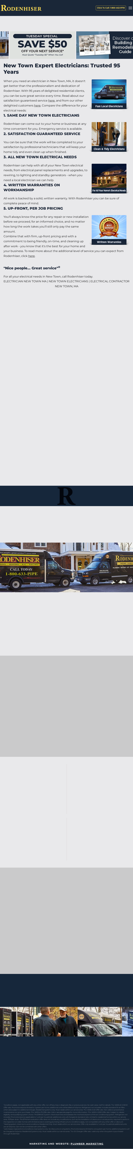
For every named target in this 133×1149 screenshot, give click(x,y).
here (51, 100)
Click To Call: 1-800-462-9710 (111, 8)
